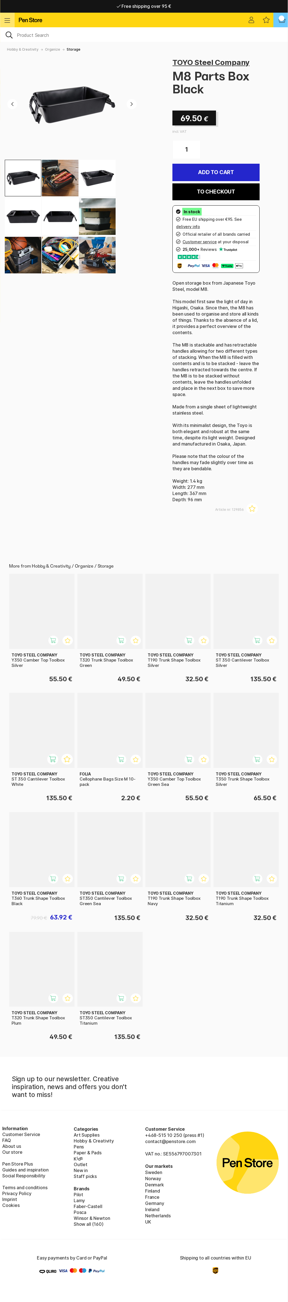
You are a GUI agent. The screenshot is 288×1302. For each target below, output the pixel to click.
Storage (73, 49)
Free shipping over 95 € (144, 6)
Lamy (79, 1200)
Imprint (9, 1199)
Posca (80, 1212)
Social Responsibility (23, 1176)
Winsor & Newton (92, 1218)
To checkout (216, 191)
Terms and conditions (24, 1187)
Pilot (78, 1194)
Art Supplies (87, 1135)
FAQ (6, 1140)
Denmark (154, 1185)
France (152, 1197)
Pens (79, 1147)
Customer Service (21, 1134)
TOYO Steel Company (210, 62)
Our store (12, 1152)
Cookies (11, 1205)
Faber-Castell (88, 1206)
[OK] (144, 34)
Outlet (80, 1164)
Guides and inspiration (25, 1170)
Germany (154, 1203)
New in (81, 1170)
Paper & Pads (88, 1152)
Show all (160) (89, 1224)
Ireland (152, 1209)
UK (148, 1222)
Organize (52, 49)
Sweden (153, 1172)
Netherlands (158, 1215)
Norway (153, 1178)
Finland (152, 1191)
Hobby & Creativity (23, 49)
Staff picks (85, 1176)
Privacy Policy (17, 1193)
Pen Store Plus (17, 1164)
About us (11, 1146)
